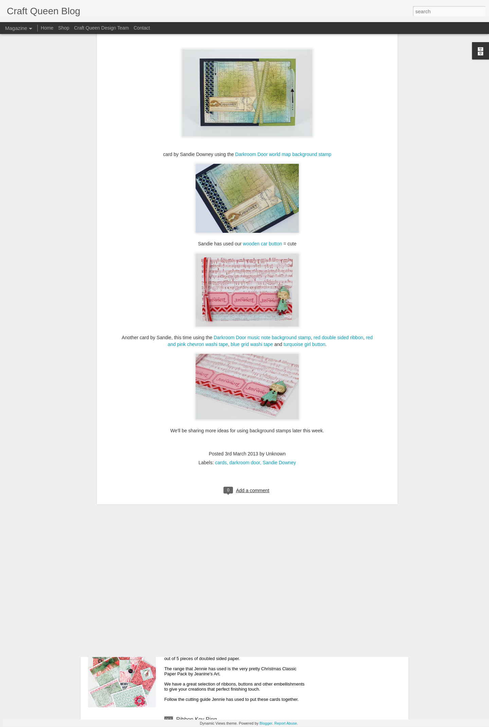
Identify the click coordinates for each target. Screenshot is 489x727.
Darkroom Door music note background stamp (262, 125)
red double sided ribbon (338, 125)
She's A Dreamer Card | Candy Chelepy (224, 488)
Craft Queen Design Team (101, 28)
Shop (63, 28)
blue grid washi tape (252, 132)
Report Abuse (285, 723)
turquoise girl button (304, 132)
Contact (141, 28)
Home (47, 28)
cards (221, 251)
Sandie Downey (279, 251)
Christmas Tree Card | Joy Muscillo (218, 565)
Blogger (265, 723)
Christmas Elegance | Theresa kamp (220, 411)
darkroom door (244, 251)
